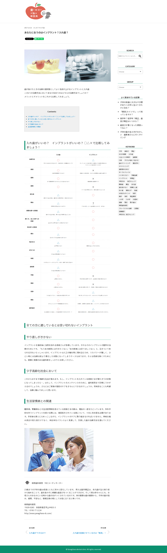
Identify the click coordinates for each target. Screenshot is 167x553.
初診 (134, 193)
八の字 (128, 199)
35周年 (135, 199)
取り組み (133, 202)
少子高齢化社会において (35, 124)
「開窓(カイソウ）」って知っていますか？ (131, 113)
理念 (126, 202)
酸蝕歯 (121, 184)
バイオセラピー (124, 175)
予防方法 (122, 181)
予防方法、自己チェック (126, 214)
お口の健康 (122, 154)
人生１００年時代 (124, 157)
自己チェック (131, 181)
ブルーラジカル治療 (125, 208)
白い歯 (121, 190)
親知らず (129, 190)
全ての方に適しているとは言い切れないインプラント (44, 119)
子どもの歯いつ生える (131, 160)
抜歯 (135, 190)
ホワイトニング (124, 166)
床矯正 (132, 178)
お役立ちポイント (124, 193)
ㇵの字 (121, 199)
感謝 (120, 202)
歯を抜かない (123, 187)
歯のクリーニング (124, 163)
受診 (126, 196)
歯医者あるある (124, 169)
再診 (120, 196)
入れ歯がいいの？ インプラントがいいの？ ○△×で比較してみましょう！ (52, 116)
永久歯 (134, 184)
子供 (120, 151)
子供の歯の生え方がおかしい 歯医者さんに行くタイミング (131, 134)
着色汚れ (135, 163)
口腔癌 (136, 208)
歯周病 (135, 157)
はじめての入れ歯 (39, 28)
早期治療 (134, 175)
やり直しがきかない (34, 122)
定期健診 (122, 211)
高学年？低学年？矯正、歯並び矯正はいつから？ (131, 120)
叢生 (127, 184)
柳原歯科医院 (123, 205)
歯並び (127, 151)
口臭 (120, 160)
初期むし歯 (133, 187)
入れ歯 (131, 154)
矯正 (133, 151)
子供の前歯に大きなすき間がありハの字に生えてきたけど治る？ (131, 105)
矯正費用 (133, 196)
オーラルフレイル (124, 172)
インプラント (123, 178)
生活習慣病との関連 (34, 127)
